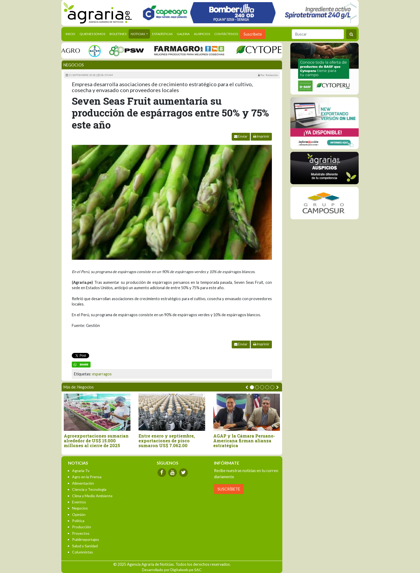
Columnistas (82, 552)
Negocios (73, 65)
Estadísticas (162, 34)
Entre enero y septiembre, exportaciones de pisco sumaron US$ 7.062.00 (166, 440)
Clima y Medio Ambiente (92, 495)
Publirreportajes (85, 539)
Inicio (71, 33)
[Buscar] (318, 34)
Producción (81, 527)
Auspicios (202, 34)
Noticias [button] (138, 34)
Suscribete (252, 34)
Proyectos (80, 533)
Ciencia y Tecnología (89, 489)
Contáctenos (226, 34)
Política (78, 520)
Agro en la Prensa (87, 476)
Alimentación (83, 483)
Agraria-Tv (80, 470)
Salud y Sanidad (85, 546)
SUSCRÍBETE (229, 489)
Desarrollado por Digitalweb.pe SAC (172, 569)
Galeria (183, 34)
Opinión (78, 514)
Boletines (118, 34)
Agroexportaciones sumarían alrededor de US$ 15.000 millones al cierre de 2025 (96, 440)
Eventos (79, 502)
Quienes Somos (92, 34)
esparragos (102, 374)
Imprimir (261, 136)
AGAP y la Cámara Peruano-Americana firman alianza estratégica (244, 440)
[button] (251, 387)
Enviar (241, 136)
